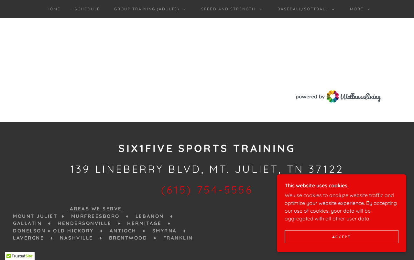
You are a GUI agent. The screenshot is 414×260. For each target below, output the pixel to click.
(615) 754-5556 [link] (207, 189)
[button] (148, 9)
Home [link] (53, 8)
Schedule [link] (87, 8)
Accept (341, 236)
